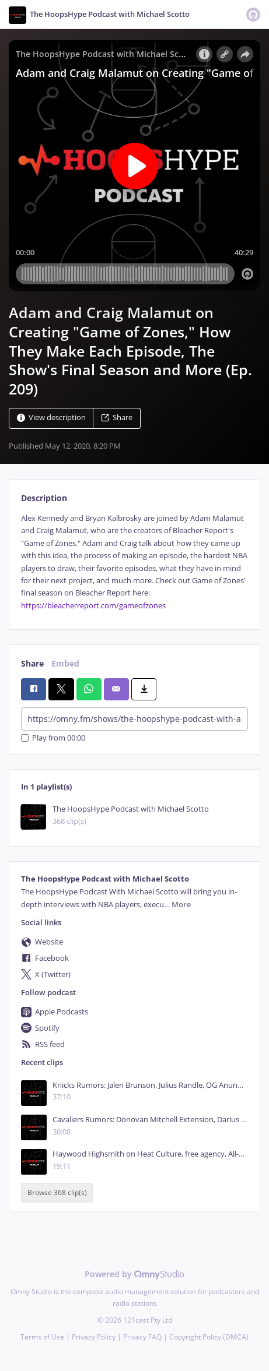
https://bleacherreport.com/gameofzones (93, 606)
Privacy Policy (94, 1337)
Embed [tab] (65, 663)
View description (51, 417)
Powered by (134, 1274)
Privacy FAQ (142, 1337)
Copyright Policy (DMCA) (209, 1337)
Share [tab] (32, 663)
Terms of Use (42, 1337)
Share (116, 417)
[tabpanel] (134, 562)
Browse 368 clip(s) (57, 1193)
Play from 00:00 (53, 738)
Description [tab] (44, 497)
